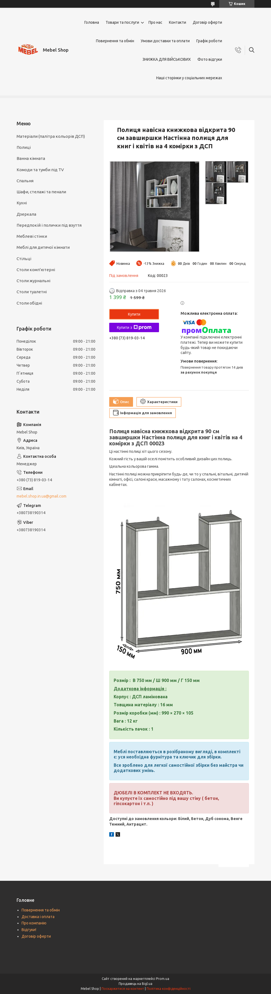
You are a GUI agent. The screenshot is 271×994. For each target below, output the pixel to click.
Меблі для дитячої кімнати (43, 247)
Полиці (24, 147)
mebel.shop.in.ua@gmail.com (41, 496)
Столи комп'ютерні (36, 269)
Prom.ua (162, 978)
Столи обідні (29, 303)
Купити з (134, 327)
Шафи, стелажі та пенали (41, 191)
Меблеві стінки (32, 236)
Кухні (22, 202)
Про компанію (34, 923)
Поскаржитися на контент (122, 988)
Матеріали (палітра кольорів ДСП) (51, 136)
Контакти (177, 22)
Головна (91, 22)
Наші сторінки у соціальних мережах (189, 78)
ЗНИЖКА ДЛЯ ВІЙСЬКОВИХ (166, 59)
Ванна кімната (31, 158)
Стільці (24, 258)
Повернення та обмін (115, 41)
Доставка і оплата (38, 916)
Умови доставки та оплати (165, 41)
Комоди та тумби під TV (40, 169)
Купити (134, 314)
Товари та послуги (122, 22)
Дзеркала (26, 214)
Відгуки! (29, 929)
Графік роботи (209, 41)
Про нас (155, 22)
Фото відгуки (209, 59)
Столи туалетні (32, 291)
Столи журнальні (33, 280)
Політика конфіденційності (169, 988)
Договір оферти (207, 22)
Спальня (25, 180)
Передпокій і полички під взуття (49, 225)
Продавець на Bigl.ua (135, 983)
